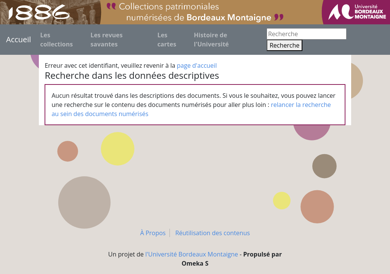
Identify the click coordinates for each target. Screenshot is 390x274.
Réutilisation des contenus (212, 233)
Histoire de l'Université (211, 39)
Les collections (56, 39)
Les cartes (166, 39)
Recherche (284, 45)
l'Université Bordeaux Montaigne (191, 254)
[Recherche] (307, 34)
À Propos (153, 233)
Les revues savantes (107, 39)
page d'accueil (197, 65)
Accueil (18, 39)
